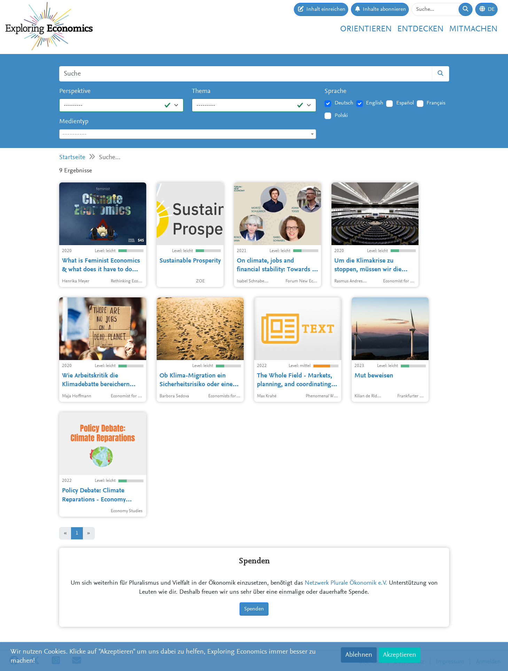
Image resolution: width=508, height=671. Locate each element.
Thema (201, 91)
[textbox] (188, 134)
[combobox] (187, 134)
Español (405, 103)
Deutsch (344, 103)
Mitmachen (473, 29)
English (374, 103)
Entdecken (420, 29)
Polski (341, 115)
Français (436, 103)
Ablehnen (358, 655)
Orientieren (366, 29)
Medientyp (73, 121)
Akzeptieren (399, 655)
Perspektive (75, 91)
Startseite (72, 157)
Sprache (335, 91)
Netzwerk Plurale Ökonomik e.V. (346, 583)
